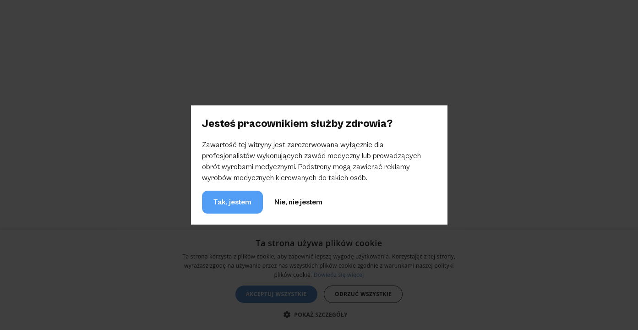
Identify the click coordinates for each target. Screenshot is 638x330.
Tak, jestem (232, 202)
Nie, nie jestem (298, 202)
